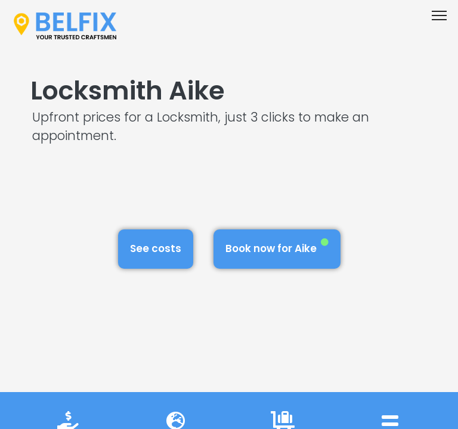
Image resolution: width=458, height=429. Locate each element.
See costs (155, 248)
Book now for (277, 247)
